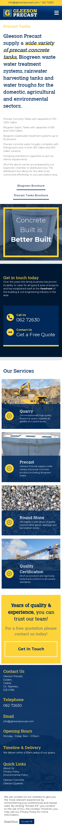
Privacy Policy (11, 771)
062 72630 (48, 2)
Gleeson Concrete (13, 779)
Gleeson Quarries (13, 783)
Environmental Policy (15, 774)
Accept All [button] (26, 821)
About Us (8, 768)
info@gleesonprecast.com (23, 2)
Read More (11, 821)
